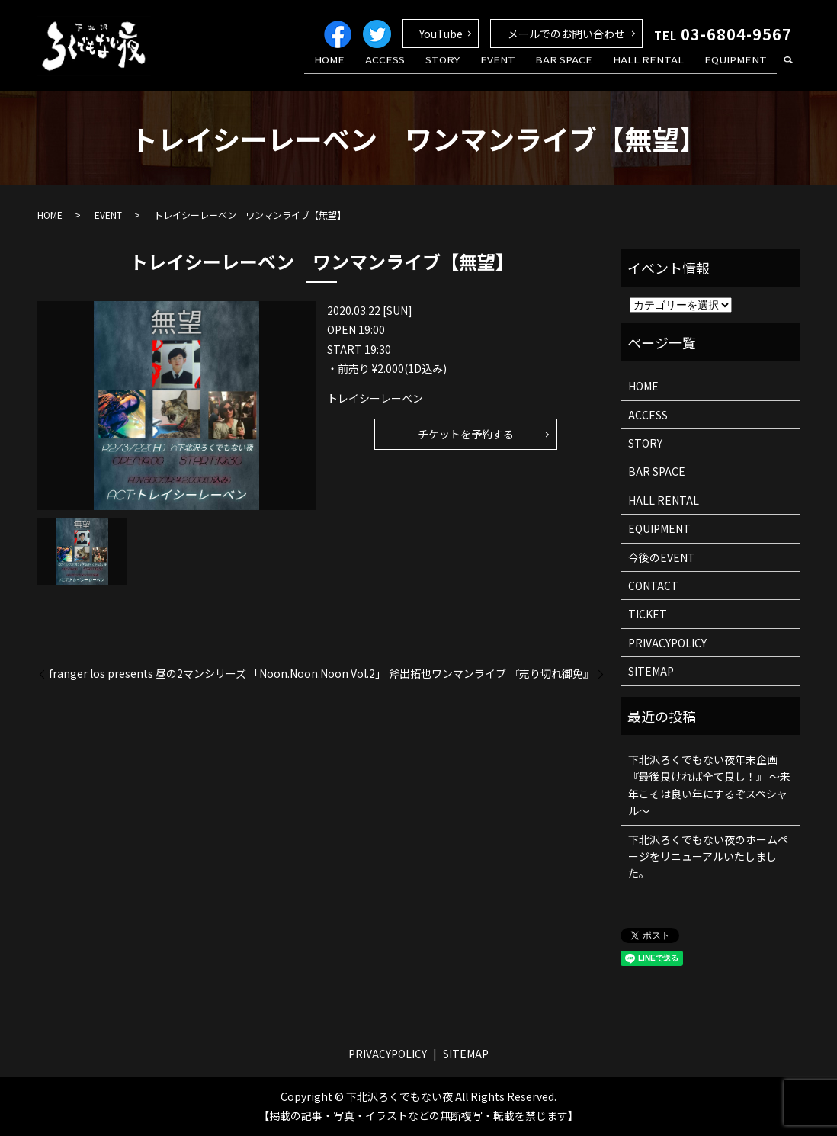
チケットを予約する (466, 433)
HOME (379, 71)
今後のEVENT (661, 557)
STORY (476, 71)
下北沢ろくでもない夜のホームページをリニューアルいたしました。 (708, 856)
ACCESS (427, 71)
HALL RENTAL (659, 71)
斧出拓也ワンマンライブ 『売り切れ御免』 (491, 673)
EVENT (523, 71)
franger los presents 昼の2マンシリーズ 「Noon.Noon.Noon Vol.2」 (217, 673)
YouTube (441, 33)
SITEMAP (651, 671)
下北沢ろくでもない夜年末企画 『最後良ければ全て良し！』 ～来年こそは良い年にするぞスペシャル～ (709, 785)
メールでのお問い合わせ (566, 33)
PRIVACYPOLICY (667, 642)
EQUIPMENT (739, 71)
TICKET (647, 613)
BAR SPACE (582, 71)
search (788, 71)
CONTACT (653, 585)
